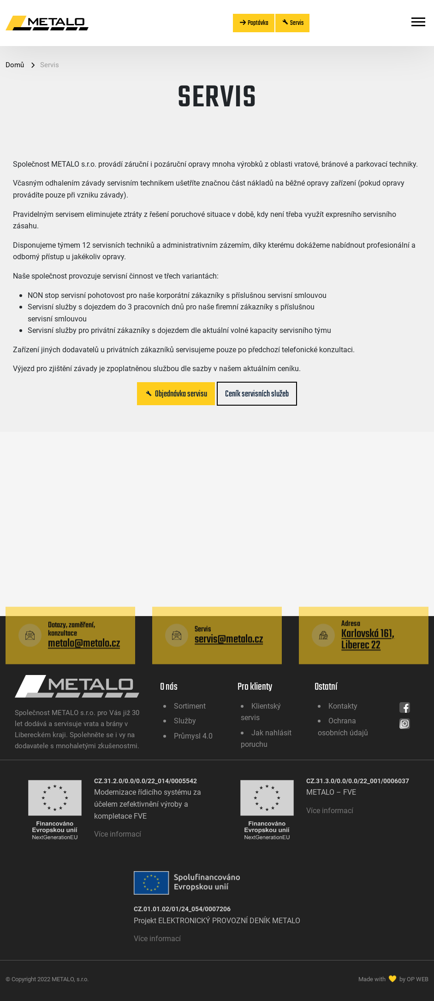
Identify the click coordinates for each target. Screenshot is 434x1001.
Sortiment (190, 705)
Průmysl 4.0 (193, 735)
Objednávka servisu (176, 394)
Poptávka (253, 23)
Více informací (117, 833)
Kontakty (342, 705)
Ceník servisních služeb (257, 394)
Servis (292, 23)
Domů (16, 64)
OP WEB (417, 979)
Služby (185, 720)
